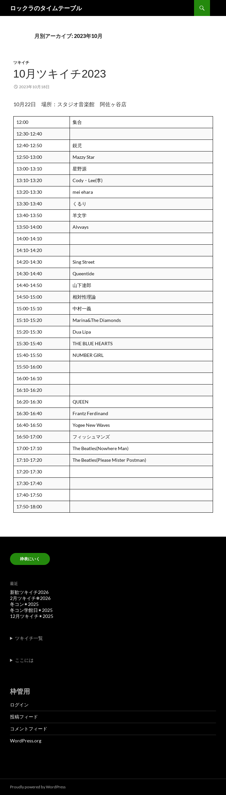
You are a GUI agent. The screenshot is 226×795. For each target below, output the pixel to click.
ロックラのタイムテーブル (46, 8)
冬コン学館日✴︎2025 (31, 610)
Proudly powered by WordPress (38, 786)
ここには (24, 660)
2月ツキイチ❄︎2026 (30, 598)
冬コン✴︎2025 (24, 604)
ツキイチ (21, 62)
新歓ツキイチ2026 (29, 592)
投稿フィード (24, 716)
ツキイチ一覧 (29, 638)
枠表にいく (30, 558)
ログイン (19, 704)
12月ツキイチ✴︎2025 (31, 616)
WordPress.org (25, 740)
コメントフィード (28, 728)
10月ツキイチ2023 (59, 74)
